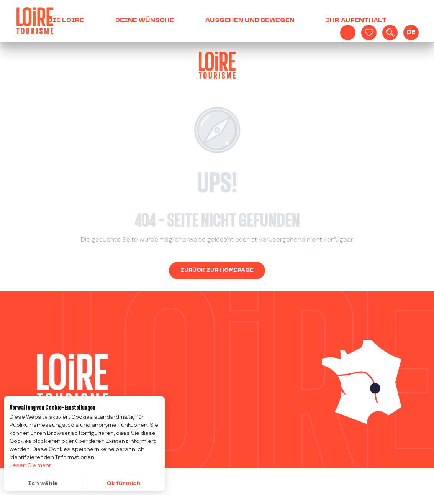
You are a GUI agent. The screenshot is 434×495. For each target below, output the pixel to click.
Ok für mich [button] (124, 483)
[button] (390, 32)
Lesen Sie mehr (30, 465)
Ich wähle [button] (43, 483)
